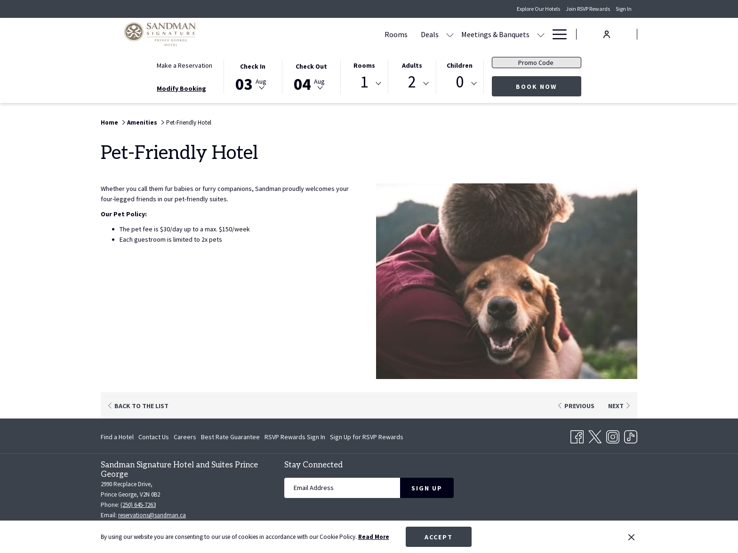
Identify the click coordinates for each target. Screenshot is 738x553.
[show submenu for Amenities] (540, 34)
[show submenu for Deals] (360, 34)
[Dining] (473, 34)
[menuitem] (118, 436)
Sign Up (426, 488)
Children (460, 65)
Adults (412, 65)
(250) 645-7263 (138, 505)
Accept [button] (439, 537)
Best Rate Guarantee (230, 437)
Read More (373, 537)
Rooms (364, 65)
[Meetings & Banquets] (405, 34)
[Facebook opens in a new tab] (577, 435)
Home (109, 122)
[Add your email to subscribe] (342, 488)
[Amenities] (513, 34)
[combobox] (364, 84)
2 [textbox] (412, 82)
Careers (185, 437)
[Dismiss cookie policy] (631, 537)
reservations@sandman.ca (152, 515)
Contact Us (153, 437)
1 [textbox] (364, 82)
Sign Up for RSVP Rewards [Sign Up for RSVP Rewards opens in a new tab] (366, 438)
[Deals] (339, 34)
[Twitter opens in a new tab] (595, 435)
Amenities (142, 122)
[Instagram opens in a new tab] (612, 435)
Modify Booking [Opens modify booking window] (181, 88)
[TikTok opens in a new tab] (630, 435)
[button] (252, 76)
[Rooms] (306, 34)
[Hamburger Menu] (556, 34)
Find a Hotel (117, 437)
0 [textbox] (460, 82)
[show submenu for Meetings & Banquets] (451, 34)
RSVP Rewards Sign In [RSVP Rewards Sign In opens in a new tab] (295, 438)
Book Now (536, 86)
